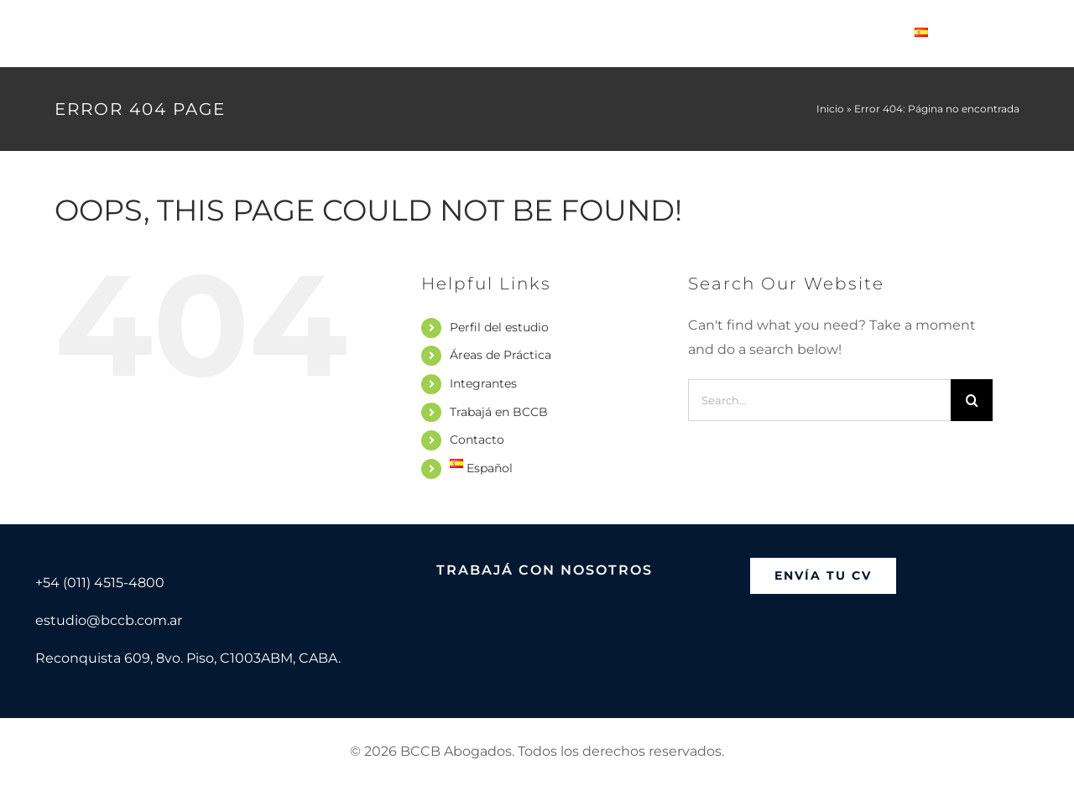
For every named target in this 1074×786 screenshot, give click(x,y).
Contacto (477, 439)
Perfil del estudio (499, 327)
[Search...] (819, 400)
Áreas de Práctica (500, 354)
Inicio (830, 108)
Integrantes (483, 383)
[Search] (972, 400)
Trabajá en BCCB (499, 411)
